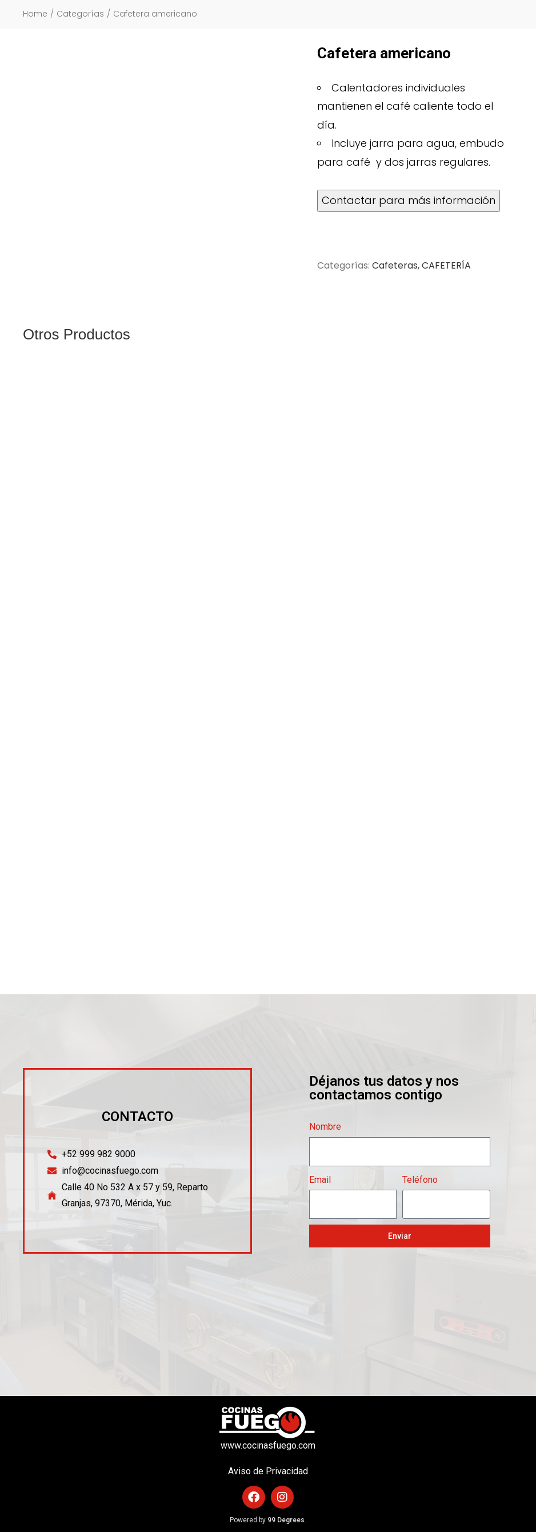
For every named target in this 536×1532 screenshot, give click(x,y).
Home (35, 14)
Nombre (325, 1126)
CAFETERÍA (446, 265)
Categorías (80, 14)
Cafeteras (395, 265)
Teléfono (420, 1179)
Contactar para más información (408, 200)
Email (320, 1179)
